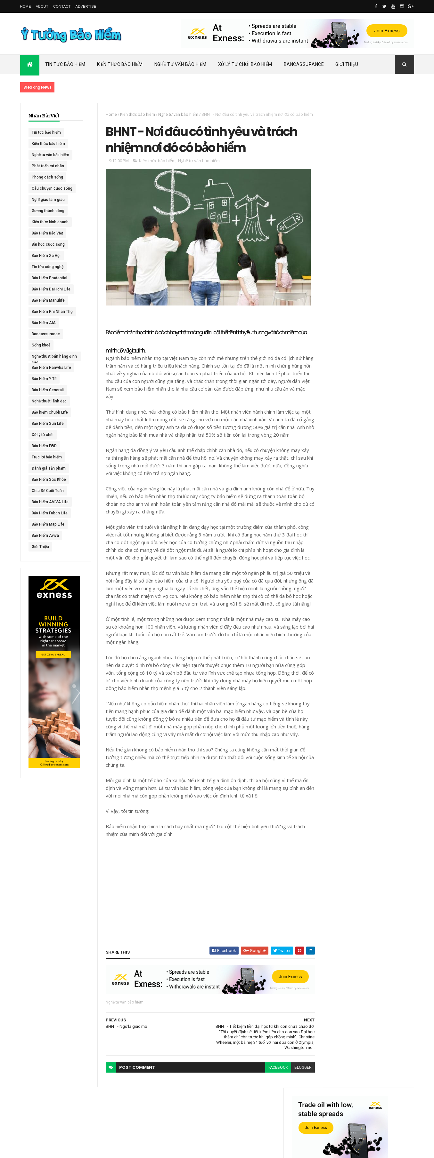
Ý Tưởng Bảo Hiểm (109, 1149)
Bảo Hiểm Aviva (45, 535)
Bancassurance (304, 64)
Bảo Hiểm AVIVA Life (50, 502)
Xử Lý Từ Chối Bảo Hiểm (245, 64)
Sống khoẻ (41, 345)
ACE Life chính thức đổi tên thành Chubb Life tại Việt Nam (379, 305)
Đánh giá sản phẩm (49, 468)
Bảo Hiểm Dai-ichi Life (51, 289)
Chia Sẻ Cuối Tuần (48, 490)
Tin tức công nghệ (47, 267)
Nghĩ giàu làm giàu (48, 199)
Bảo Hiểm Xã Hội (46, 255)
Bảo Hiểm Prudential (49, 278)
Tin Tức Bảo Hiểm (65, 64)
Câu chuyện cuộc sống (52, 188)
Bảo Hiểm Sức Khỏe (49, 479)
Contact (61, 6)
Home (25, 6)
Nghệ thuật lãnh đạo (49, 401)
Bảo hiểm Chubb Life (50, 412)
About (42, 6)
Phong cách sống (47, 177)
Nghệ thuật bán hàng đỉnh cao (50, 357)
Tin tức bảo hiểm (46, 132)
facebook (266, 1106)
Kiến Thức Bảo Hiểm (120, 64)
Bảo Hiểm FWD (44, 446)
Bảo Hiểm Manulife (48, 300)
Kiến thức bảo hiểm (48, 143)
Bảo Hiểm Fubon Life (50, 513)
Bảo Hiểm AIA (44, 323)
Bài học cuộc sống (48, 244)
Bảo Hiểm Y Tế (44, 379)
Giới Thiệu (346, 64)
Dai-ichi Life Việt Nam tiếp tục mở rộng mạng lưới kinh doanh (379, 277)
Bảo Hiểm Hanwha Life (51, 367)
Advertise (86, 6)
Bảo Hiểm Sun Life (48, 423)
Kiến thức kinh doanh (50, 222)
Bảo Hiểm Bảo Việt (47, 233)
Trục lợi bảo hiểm (47, 457)
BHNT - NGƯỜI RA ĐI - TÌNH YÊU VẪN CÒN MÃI (378, 368)
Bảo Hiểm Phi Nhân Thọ (52, 311)
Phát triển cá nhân (48, 166)
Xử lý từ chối (42, 434)
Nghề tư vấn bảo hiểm (50, 155)
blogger (291, 1106)
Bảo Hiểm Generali (48, 390)
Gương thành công (48, 211)
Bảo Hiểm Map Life (48, 524)
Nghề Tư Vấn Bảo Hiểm (180, 64)
